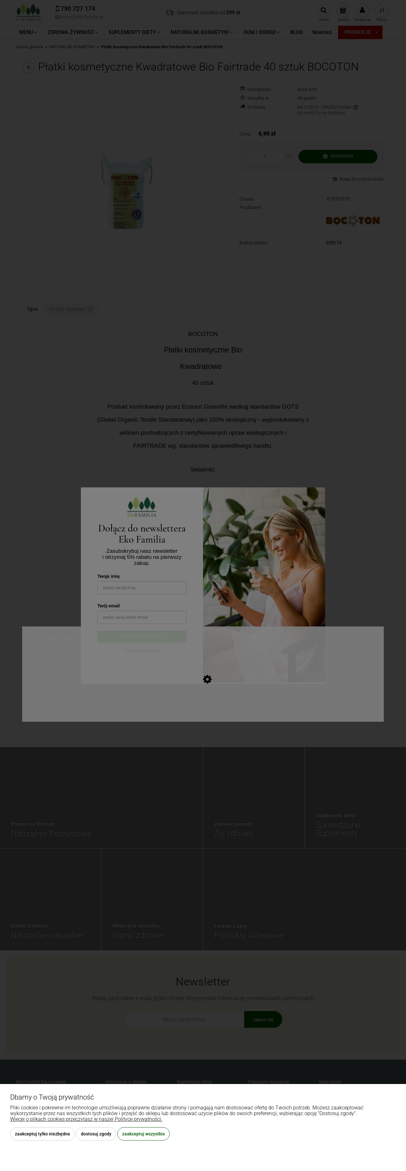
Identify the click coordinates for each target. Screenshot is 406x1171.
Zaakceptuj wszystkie (143, 1133)
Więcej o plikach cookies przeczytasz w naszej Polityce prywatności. (86, 1119)
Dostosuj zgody (96, 1133)
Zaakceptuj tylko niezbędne (42, 1133)
